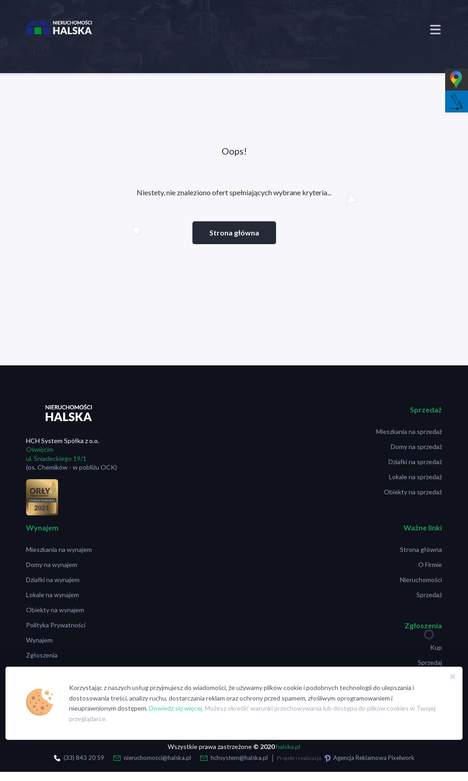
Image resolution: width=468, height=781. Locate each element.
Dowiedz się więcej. (176, 708)
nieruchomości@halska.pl (157, 757)
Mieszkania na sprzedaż (409, 431)
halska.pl (288, 746)
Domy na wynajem (51, 564)
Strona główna (234, 232)
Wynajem (39, 640)
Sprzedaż (429, 595)
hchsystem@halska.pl (239, 757)
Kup (436, 647)
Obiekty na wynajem (55, 610)
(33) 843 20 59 (84, 757)
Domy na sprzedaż (416, 446)
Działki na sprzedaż (415, 461)
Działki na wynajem (53, 579)
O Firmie (430, 564)
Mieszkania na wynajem (59, 549)
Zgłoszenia (42, 655)
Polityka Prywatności (55, 625)
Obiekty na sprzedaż (413, 492)
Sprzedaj (430, 662)
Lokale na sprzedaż (415, 477)
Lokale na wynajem (52, 595)
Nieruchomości (421, 579)
